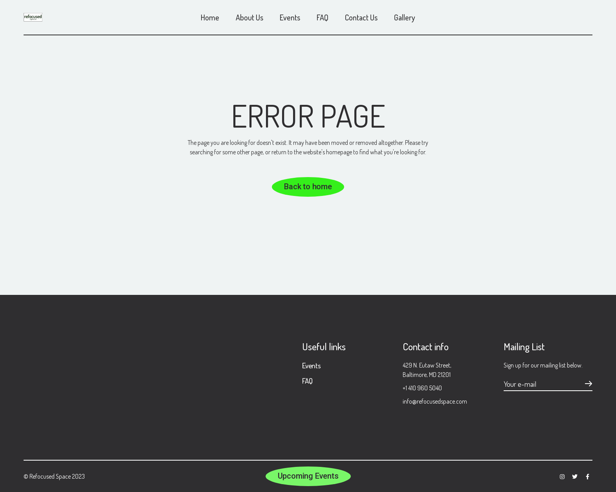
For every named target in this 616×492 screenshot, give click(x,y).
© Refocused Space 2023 (54, 476)
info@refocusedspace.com (435, 401)
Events (311, 365)
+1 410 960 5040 (422, 388)
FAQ (307, 381)
